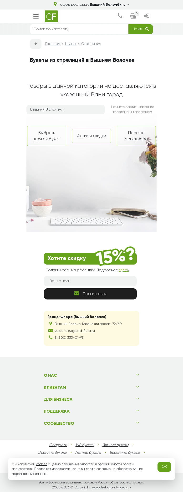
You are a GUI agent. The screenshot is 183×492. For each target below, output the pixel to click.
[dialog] (120, 16)
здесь (124, 270)
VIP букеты (85, 445)
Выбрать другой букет (47, 136)
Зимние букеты (115, 445)
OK (164, 467)
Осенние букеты (52, 453)
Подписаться (90, 293)
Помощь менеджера (136, 136)
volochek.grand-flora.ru (111, 487)
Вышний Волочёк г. (109, 5)
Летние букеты (88, 453)
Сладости (58, 445)
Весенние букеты (124, 453)
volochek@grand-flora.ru (75, 331)
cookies (41, 464)
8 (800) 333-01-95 (69, 337)
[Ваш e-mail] (90, 281)
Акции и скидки (91, 136)
